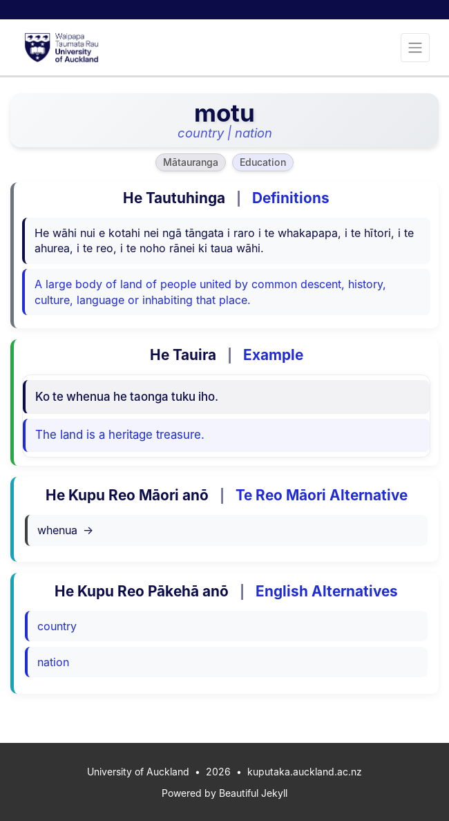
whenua (65, 530)
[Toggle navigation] (415, 47)
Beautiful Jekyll (253, 793)
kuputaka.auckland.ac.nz (304, 771)
